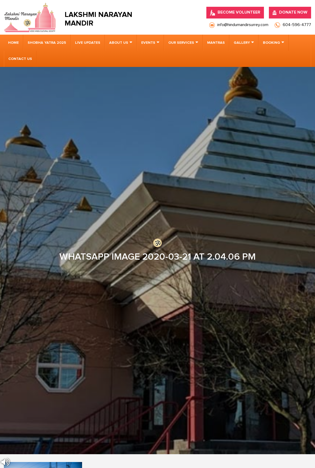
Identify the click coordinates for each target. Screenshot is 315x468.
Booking (271, 43)
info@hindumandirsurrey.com (105, 310)
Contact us (20, 59)
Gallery (242, 43)
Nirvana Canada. (297, 455)
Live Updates (87, 43)
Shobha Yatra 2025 (47, 43)
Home (13, 43)
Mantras (216, 43)
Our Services (181, 43)
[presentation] (35, 383)
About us (118, 43)
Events (148, 43)
